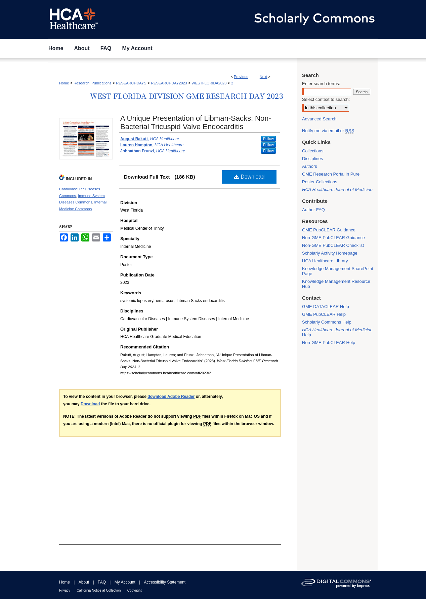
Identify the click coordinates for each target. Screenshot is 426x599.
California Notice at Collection (99, 590)
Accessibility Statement (164, 582)
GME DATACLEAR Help (325, 306)
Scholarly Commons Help (326, 322)
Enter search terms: (321, 83)
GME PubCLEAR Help (324, 314)
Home (64, 83)
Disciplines (312, 158)
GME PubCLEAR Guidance (328, 229)
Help (337, 332)
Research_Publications (93, 83)
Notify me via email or (328, 130)
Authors (309, 166)
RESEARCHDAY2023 (169, 83)
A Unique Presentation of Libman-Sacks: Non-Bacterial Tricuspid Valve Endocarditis (195, 122)
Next (263, 77)
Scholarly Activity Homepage (329, 253)
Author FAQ (313, 209)
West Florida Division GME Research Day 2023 (186, 96)
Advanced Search (319, 118)
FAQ (102, 582)
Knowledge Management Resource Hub (336, 284)
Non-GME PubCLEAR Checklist (333, 245)
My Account (125, 582)
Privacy (64, 590)
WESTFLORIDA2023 (208, 83)
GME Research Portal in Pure (330, 174)
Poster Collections (319, 181)
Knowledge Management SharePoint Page (337, 271)
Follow (268, 139)
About (84, 582)
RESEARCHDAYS (131, 83)
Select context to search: (326, 99)
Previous (241, 77)
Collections (313, 150)
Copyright (134, 590)
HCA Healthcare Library (325, 260)
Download (249, 177)
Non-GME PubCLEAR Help (328, 342)
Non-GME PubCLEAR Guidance (333, 237)
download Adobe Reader (171, 396)
